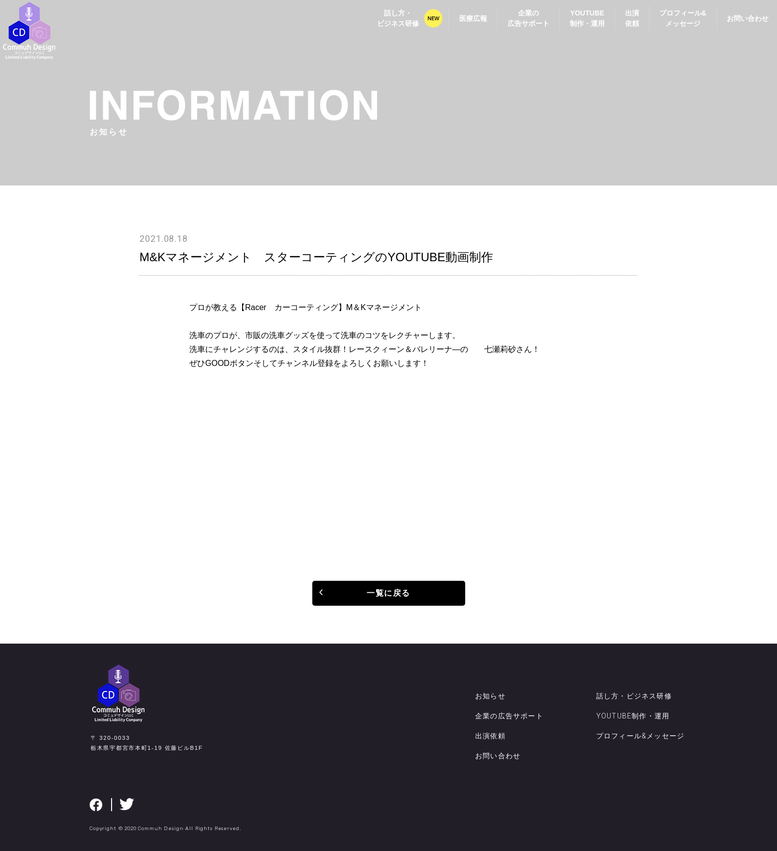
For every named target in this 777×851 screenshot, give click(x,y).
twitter (127, 804)
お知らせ (490, 696)
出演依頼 (621, 25)
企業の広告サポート (517, 25)
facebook (96, 804)
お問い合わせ (737, 26)
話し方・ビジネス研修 (387, 25)
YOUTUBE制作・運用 (576, 25)
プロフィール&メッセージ (671, 25)
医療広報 (462, 26)
